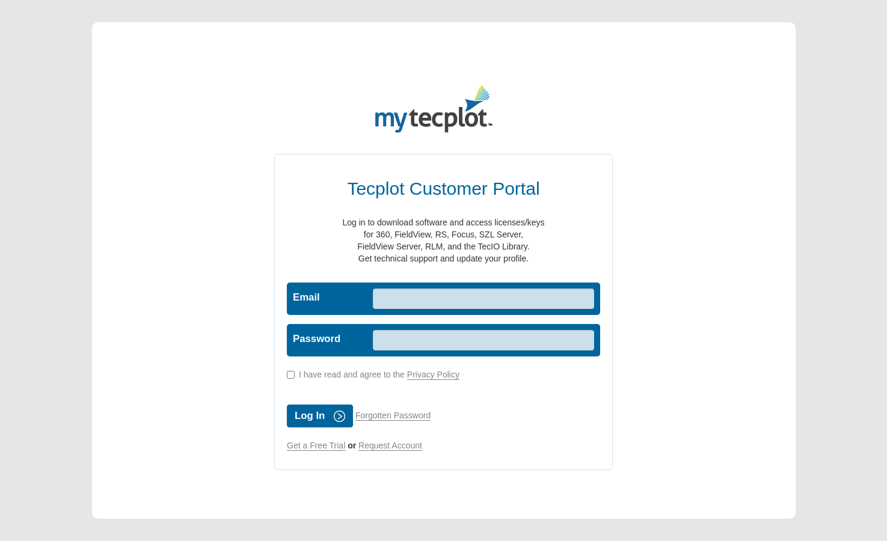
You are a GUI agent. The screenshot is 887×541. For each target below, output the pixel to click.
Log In (320, 416)
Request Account (390, 445)
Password (316, 338)
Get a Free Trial (316, 445)
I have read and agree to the (373, 375)
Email (306, 297)
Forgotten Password (393, 415)
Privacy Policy (433, 374)
